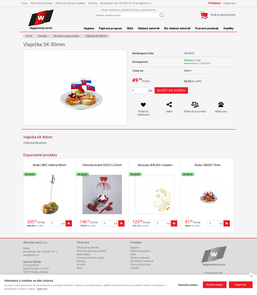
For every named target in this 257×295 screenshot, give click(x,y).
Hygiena (89, 28)
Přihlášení (214, 3)
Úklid (130, 28)
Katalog (93, 3)
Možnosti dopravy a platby (70, 3)
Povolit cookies (214, 285)
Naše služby (83, 254)
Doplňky (228, 28)
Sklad (26, 248)
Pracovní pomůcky (207, 28)
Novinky (81, 264)
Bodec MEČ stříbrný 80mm (49, 165)
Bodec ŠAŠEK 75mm (208, 165)
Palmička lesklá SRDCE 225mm (102, 165)
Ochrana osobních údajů (90, 257)
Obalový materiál (148, 28)
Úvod (24, 3)
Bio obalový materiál (177, 28)
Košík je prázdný (223, 14)
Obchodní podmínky (41, 3)
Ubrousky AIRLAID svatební (155, 165)
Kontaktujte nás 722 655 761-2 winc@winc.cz (125, 3)
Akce (79, 267)
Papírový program (110, 28)
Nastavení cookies (188, 285)
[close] (251, 276)
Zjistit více (42, 289)
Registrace (229, 3)
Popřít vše (240, 285)
